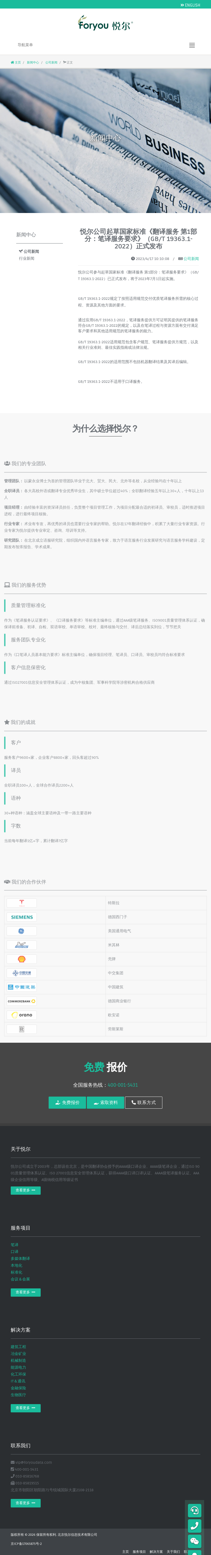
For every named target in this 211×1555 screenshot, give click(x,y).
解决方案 (156, 1552)
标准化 (16, 1272)
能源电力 (18, 1367)
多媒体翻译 (20, 1258)
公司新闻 (51, 62)
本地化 (16, 1265)
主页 (16, 62)
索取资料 (105, 1102)
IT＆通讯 (18, 1381)
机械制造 (18, 1360)
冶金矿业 (18, 1353)
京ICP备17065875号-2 (26, 1544)
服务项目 (139, 1552)
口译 (14, 1251)
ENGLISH (190, 5)
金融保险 (18, 1388)
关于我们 (173, 1552)
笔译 (14, 1245)
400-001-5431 (123, 1085)
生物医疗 (18, 1395)
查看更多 (26, 1190)
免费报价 (67, 1102)
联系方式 (144, 1102)
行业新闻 (26, 258)
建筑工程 (18, 1346)
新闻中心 (32, 62)
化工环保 (18, 1374)
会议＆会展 (20, 1279)
